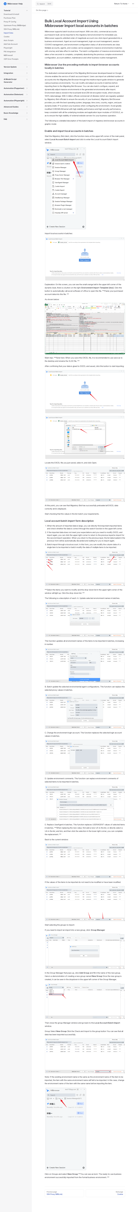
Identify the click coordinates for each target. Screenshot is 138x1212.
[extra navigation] (133, 3)
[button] (16, 10)
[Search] (44, 3)
